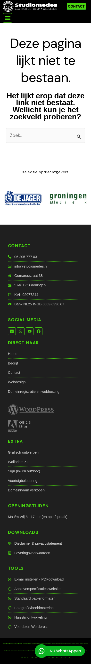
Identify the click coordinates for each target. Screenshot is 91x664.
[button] (7, 18)
